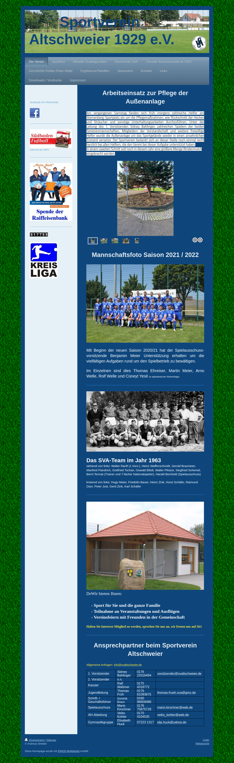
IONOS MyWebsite (69, 751)
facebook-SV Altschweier (44, 102)
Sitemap (51, 740)
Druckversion (35, 740)
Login (206, 739)
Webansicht (202, 743)
